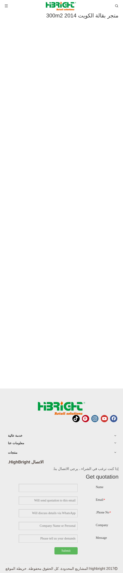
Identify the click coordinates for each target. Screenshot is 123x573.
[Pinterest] (85, 418)
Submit (66, 550)
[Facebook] (113, 418)
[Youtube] (104, 418)
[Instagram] (94, 418)
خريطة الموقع (15, 569)
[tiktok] (76, 418)
